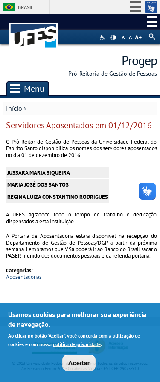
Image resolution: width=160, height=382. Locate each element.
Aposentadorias (23, 277)
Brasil (25, 7)
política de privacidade (77, 346)
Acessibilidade (103, 37)
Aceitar (79, 364)
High (113, 38)
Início (14, 108)
